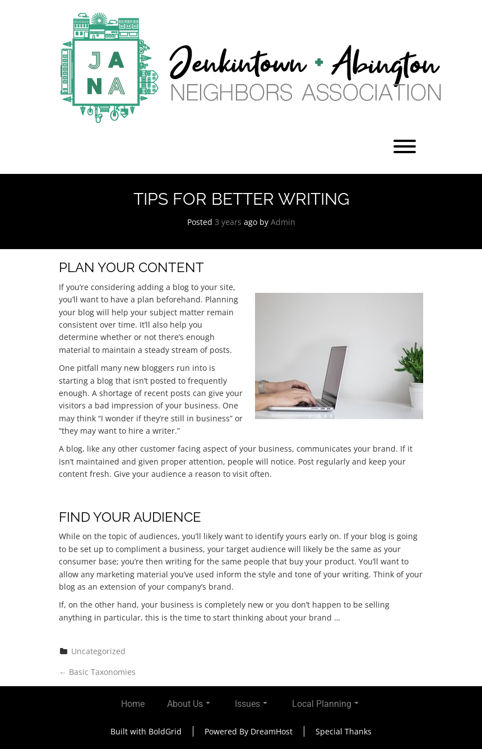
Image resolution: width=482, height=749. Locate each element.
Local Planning (325, 704)
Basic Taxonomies (97, 672)
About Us (188, 704)
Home (133, 704)
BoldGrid (165, 731)
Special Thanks (344, 731)
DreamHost (272, 731)
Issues (251, 704)
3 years (228, 222)
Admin (283, 222)
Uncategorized (98, 651)
